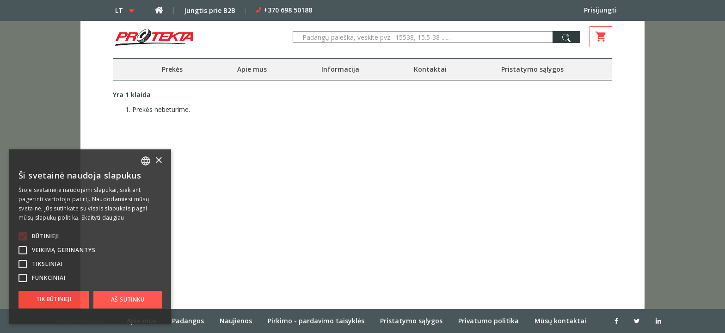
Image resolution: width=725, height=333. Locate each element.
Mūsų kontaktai (560, 320)
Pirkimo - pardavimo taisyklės (316, 320)
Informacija (340, 69)
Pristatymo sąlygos (532, 69)
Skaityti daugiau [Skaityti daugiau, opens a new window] (102, 218)
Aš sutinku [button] (127, 299)
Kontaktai (430, 69)
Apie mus (252, 69)
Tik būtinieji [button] (53, 299)
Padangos (188, 320)
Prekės (172, 69)
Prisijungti (600, 10)
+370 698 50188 (288, 10)
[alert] (90, 236)
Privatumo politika (488, 320)
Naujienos (236, 320)
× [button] (158, 160)
